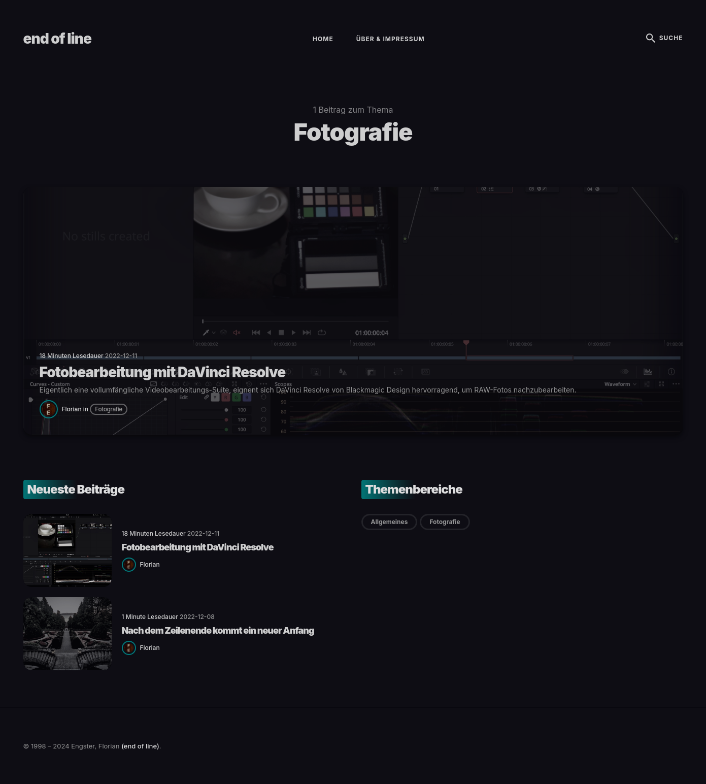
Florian (72, 409)
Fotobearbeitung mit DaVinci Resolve (198, 547)
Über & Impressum (390, 39)
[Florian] (51, 408)
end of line (57, 38)
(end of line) (140, 746)
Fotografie (108, 409)
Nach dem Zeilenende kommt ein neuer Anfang (218, 630)
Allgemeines (389, 522)
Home (323, 39)
